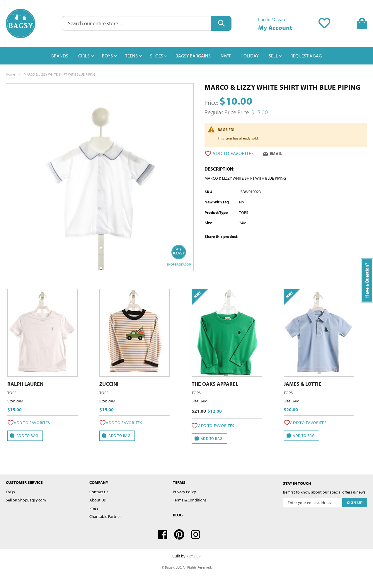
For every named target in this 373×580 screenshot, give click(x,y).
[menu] (186, 55)
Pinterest (179, 534)
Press (93, 508)
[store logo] (20, 23)
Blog (178, 515)
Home (10, 74)
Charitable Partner (105, 516)
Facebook (162, 534)
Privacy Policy (184, 491)
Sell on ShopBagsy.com (26, 500)
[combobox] (147, 23)
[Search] (221, 23)
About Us (97, 500)
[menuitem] (60, 55)
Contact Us (98, 491)
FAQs (10, 491)
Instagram (195, 534)
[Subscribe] (354, 502)
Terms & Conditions (190, 500)
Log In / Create (272, 19)
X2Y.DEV (193, 556)
